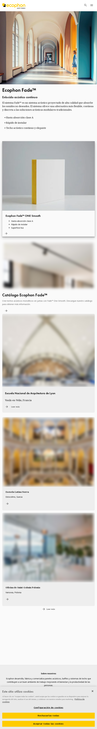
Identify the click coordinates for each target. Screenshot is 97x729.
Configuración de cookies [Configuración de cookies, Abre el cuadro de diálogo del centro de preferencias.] (48, 707)
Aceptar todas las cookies (48, 724)
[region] (48, 708)
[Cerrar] (92, 691)
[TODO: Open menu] (92, 6)
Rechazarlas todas (48, 715)
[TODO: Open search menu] (85, 6)
